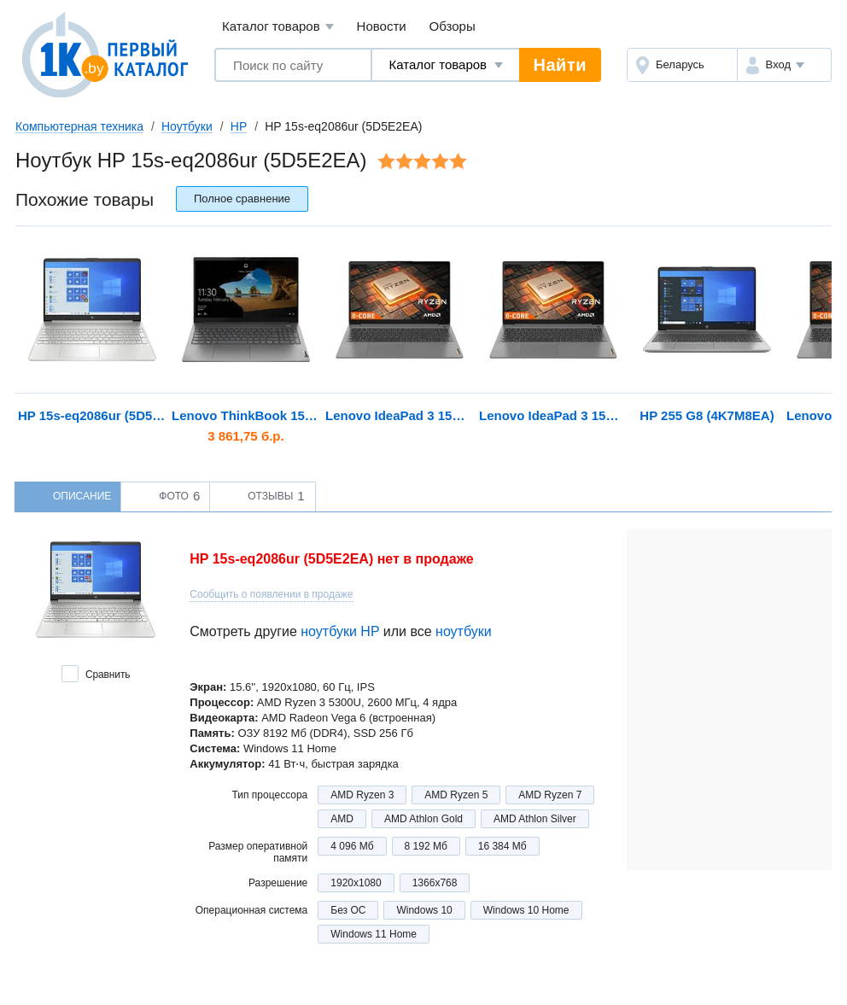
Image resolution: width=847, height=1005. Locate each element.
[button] (784, 65)
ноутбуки (463, 631)
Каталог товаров (278, 27)
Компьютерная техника (79, 126)
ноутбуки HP (340, 631)
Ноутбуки (187, 126)
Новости (381, 26)
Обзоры (452, 26)
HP (239, 126)
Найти (560, 65)
